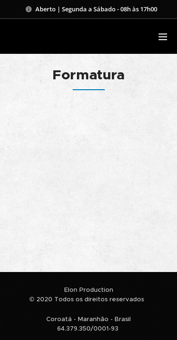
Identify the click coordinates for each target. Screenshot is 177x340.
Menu (163, 36)
